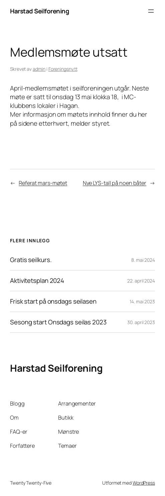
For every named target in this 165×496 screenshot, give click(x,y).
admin (39, 69)
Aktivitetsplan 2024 (37, 280)
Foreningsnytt (62, 69)
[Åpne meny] (151, 11)
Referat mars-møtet (43, 183)
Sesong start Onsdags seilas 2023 (58, 322)
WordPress (144, 483)
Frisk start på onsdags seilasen (53, 301)
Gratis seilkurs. (30, 259)
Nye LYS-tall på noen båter (114, 183)
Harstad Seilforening (39, 11)
